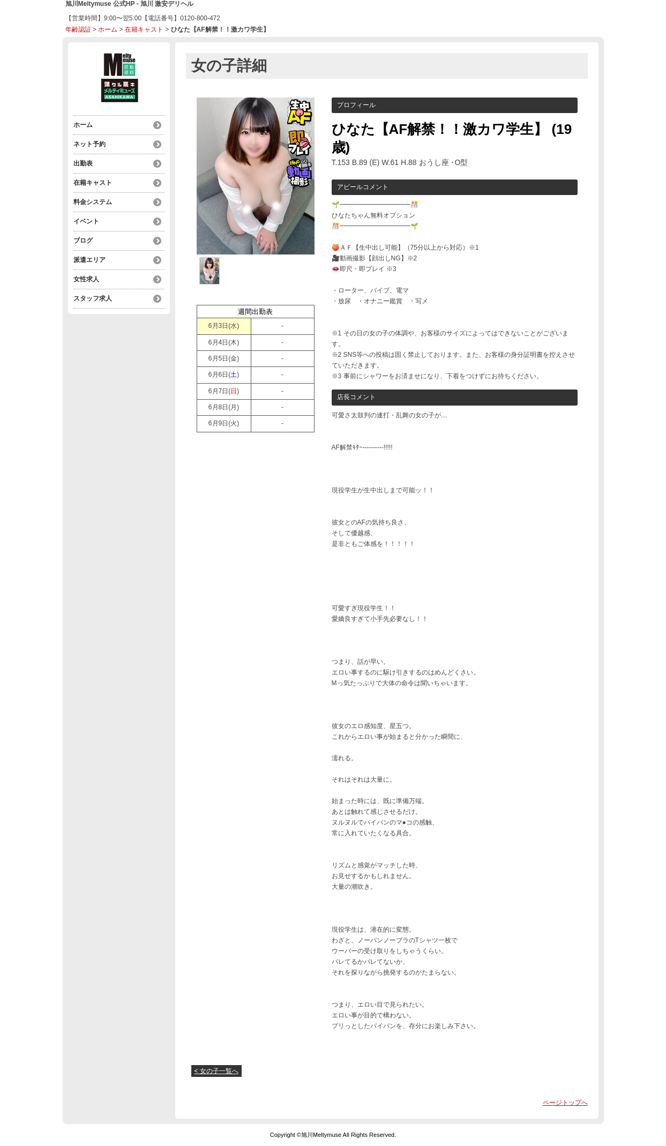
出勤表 (83, 163)
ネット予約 (89, 144)
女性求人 (86, 279)
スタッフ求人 (92, 298)
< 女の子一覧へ (216, 1071)
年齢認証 (78, 29)
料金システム (92, 202)
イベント (86, 221)
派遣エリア (89, 260)
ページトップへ (565, 1102)
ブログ (83, 240)
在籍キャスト (144, 29)
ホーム (107, 29)
